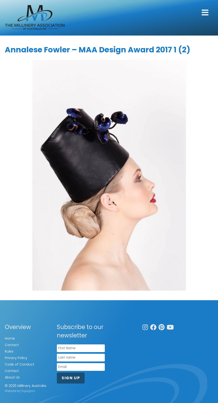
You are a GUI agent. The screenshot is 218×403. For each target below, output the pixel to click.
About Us (12, 377)
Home (10, 338)
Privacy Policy (16, 357)
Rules (9, 351)
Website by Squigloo (20, 391)
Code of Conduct (19, 364)
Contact (12, 344)
